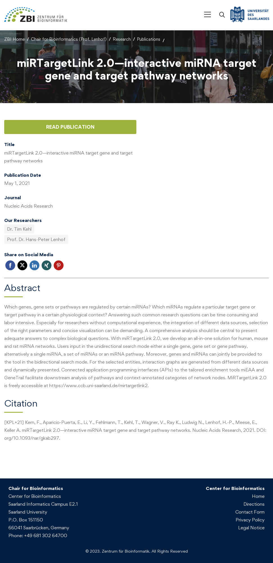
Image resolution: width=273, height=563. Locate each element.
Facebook (10, 264)
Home (258, 495)
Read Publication (70, 125)
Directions (254, 502)
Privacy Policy (250, 518)
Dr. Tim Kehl (19, 227)
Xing (46, 264)
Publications (148, 37)
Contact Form (250, 510)
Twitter (22, 264)
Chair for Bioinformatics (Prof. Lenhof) (69, 37)
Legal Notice (251, 526)
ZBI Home (14, 37)
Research (122, 37)
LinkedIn (34, 264)
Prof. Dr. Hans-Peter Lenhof (36, 238)
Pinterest (59, 264)
